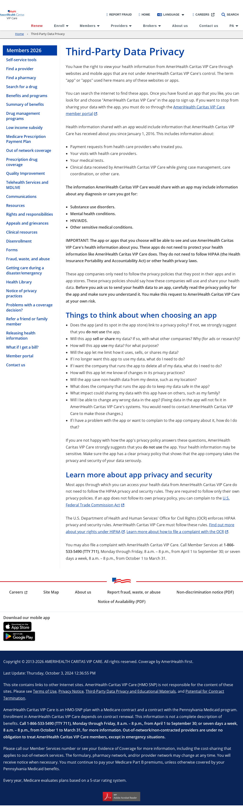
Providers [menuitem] (119, 26)
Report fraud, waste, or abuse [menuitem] (134, 592)
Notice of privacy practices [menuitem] (21, 293)
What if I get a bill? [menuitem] (22, 347)
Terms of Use (45, 691)
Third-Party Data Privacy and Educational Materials (131, 691)
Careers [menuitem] (16, 592)
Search (230, 15)
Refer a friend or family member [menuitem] (27, 321)
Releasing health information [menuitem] (20, 335)
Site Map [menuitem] (51, 592)
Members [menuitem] (88, 26)
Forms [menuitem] (12, 249)
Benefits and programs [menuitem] (26, 95)
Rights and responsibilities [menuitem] (29, 214)
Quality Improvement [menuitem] (25, 173)
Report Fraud (119, 15)
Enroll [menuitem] (59, 26)
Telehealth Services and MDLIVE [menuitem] (27, 185)
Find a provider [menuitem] (19, 68)
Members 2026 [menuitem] (24, 50)
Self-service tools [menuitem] (21, 59)
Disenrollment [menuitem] (19, 241)
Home (144, 15)
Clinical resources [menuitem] (21, 232)
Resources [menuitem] (15, 205)
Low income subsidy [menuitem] (24, 127)
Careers (201, 15)
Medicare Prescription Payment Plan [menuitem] (26, 139)
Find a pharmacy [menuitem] (21, 77)
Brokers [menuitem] (150, 26)
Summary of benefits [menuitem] (25, 104)
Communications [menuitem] (21, 196)
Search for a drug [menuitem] (21, 86)
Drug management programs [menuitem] (23, 116)
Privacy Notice (71, 691)
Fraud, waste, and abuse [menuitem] (28, 258)
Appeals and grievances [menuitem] (27, 223)
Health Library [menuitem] (19, 282)
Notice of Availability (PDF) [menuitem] (121, 601)
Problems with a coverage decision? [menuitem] (29, 307)
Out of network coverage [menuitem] (28, 150)
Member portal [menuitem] (19, 356)
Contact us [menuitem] (208, 26)
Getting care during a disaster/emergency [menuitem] (25, 270)
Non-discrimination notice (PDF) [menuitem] (205, 592)
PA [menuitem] (232, 26)
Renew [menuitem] (37, 26)
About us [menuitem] (180, 26)
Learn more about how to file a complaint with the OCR (175, 531)
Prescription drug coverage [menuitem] (21, 162)
